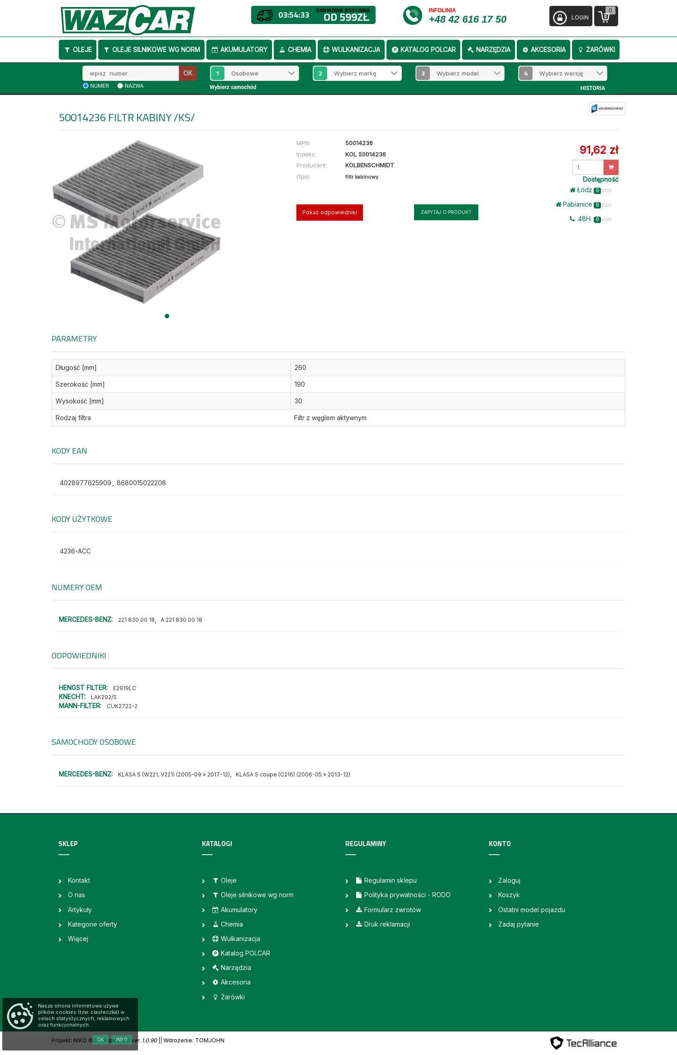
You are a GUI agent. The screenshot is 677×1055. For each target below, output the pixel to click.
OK (187, 73)
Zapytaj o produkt (446, 212)
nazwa (134, 86)
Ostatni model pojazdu (531, 909)
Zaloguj (509, 880)
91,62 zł (599, 149)
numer (100, 86)
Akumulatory (239, 49)
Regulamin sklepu (386, 880)
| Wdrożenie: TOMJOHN (192, 1040)
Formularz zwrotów (388, 909)
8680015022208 (141, 483)
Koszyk (509, 895)
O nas (76, 895)
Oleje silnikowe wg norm (151, 49)
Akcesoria (543, 49)
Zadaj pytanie (518, 924)
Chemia (294, 49)
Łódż (590, 190)
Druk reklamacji (382, 924)
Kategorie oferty (92, 924)
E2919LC (124, 688)
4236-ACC (75, 551)
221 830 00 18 (136, 619)
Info (122, 1039)
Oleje (77, 49)
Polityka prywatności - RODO (403, 895)
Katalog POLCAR (423, 49)
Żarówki (596, 49)
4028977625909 (85, 483)
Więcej (78, 938)
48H (590, 219)
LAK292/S (104, 697)
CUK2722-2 (122, 706)
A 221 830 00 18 (181, 619)
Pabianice (583, 204)
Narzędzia (488, 49)
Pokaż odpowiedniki (329, 212)
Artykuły (80, 909)
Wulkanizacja (351, 49)
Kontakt (79, 880)
